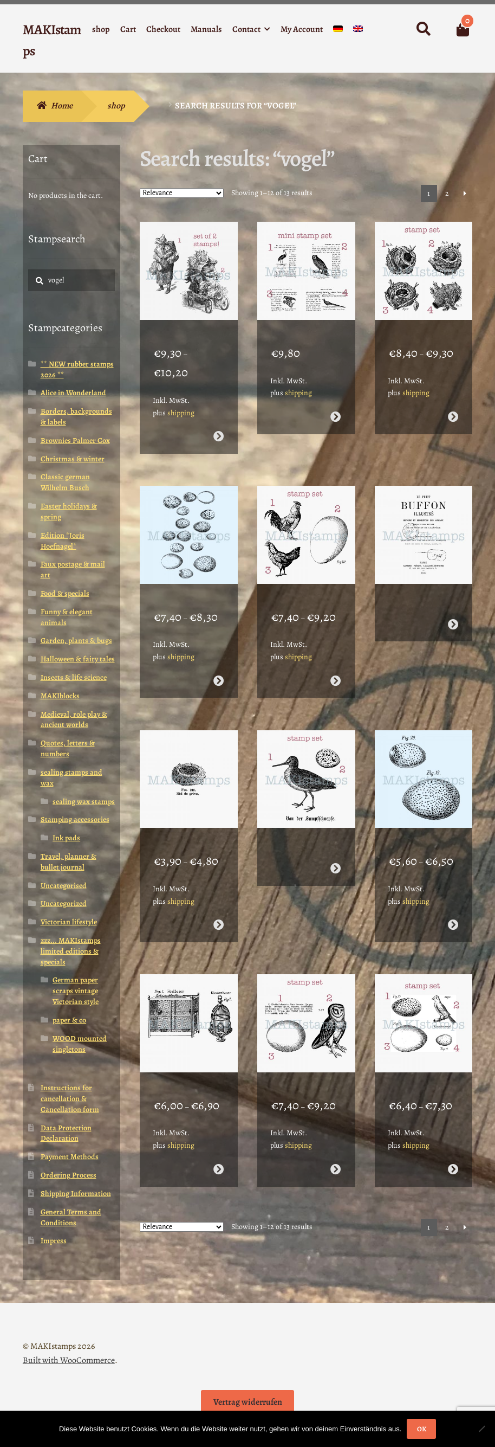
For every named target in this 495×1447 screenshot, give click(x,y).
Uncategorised (64, 885)
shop (101, 29)
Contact (246, 29)
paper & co (69, 1020)
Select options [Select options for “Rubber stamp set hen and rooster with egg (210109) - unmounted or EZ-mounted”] (335, 659)
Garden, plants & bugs (76, 640)
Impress (54, 1241)
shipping (180, 401)
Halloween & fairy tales (78, 659)
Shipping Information (76, 1193)
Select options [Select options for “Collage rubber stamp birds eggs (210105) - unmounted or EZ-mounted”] (453, 892)
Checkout (163, 29)
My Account (302, 29)
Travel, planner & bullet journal (68, 861)
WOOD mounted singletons (80, 1043)
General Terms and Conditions (71, 1217)
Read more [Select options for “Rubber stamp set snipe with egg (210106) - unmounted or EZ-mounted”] (335, 836)
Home (62, 106)
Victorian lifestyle (69, 922)
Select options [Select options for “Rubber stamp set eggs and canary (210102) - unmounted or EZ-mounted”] (453, 1125)
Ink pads (66, 838)
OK (421, 1428)
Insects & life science (74, 677)
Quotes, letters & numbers (68, 748)
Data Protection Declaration (66, 1133)
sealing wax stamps (84, 801)
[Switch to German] (338, 31)
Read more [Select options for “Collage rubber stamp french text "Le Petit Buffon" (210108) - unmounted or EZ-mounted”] (453, 602)
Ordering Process (68, 1175)
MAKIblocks (60, 696)
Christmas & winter (73, 459)
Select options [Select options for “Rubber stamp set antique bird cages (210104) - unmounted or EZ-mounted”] (218, 1125)
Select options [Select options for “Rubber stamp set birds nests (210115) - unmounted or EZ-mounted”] (453, 406)
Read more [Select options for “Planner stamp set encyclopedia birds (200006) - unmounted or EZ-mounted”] (335, 406)
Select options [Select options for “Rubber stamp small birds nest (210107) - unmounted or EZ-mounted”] (218, 892)
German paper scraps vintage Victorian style (76, 991)
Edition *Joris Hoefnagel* (62, 540)
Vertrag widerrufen (247, 1402)
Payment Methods (70, 1157)
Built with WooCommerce (69, 1360)
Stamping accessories (75, 819)
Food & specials (65, 593)
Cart (128, 29)
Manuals (206, 29)
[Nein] (481, 1428)
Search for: (423, 29)
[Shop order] (182, 193)
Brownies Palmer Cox (75, 440)
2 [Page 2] (447, 193)
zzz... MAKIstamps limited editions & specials (71, 951)
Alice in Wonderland (73, 393)
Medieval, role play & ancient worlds (74, 719)
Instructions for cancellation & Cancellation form (70, 1099)
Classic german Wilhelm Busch (65, 482)
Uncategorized (64, 903)
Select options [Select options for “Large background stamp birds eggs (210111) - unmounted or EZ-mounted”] (218, 659)
